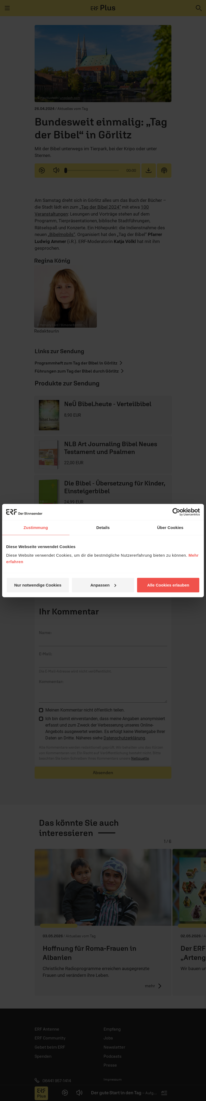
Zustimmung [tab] (36, 527)
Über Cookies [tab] (170, 527)
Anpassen (103, 584)
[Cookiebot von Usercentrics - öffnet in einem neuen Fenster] (176, 512)
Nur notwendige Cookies (37, 584)
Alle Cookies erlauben (168, 584)
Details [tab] (103, 527)
